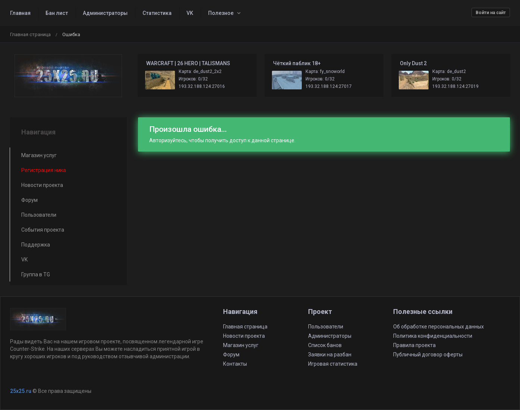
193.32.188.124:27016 (202, 86)
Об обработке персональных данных (438, 327)
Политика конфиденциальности (432, 336)
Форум (29, 200)
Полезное (221, 13)
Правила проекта (414, 345)
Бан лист (57, 13)
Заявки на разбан (329, 354)
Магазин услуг (39, 155)
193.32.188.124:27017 (329, 86)
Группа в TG (35, 274)
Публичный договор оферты (428, 354)
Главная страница (30, 34)
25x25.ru (20, 391)
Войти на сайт (491, 12)
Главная (20, 13)
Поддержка (35, 245)
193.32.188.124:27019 (455, 86)
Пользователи (38, 215)
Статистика (157, 13)
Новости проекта (42, 185)
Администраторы (105, 13)
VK (190, 13)
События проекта (42, 230)
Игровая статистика (332, 364)
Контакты (235, 364)
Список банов (325, 345)
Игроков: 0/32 (193, 79)
